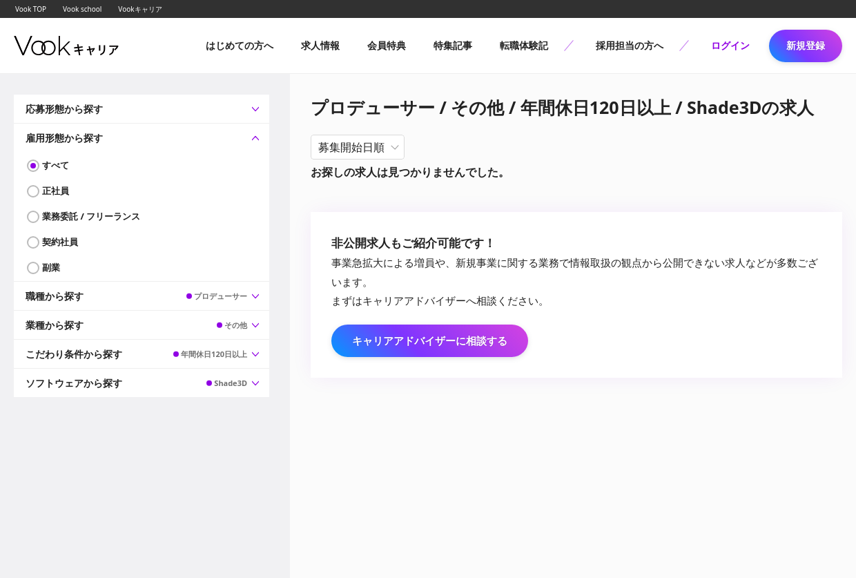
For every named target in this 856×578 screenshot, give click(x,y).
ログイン (730, 45)
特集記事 (453, 45)
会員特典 (386, 45)
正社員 (55, 190)
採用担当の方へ (629, 45)
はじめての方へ (239, 45)
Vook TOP (30, 9)
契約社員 (60, 241)
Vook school (82, 9)
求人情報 (320, 45)
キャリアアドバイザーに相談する (429, 340)
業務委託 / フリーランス (91, 216)
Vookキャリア (140, 9)
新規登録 (805, 45)
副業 (51, 267)
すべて (55, 165)
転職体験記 (524, 45)
